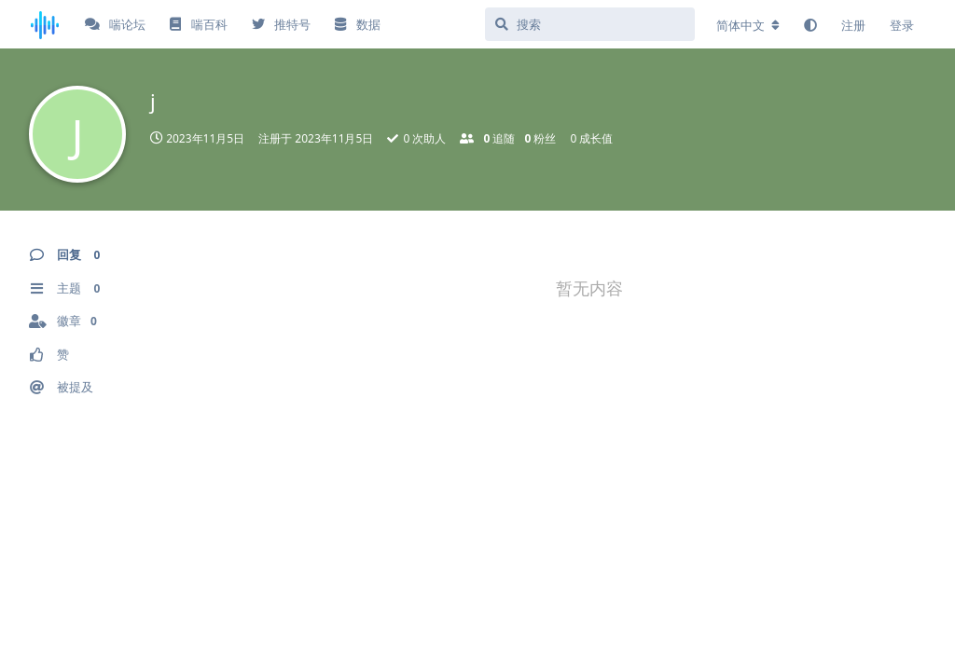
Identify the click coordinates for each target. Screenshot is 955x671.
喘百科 (198, 24)
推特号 (281, 24)
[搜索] (590, 24)
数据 (357, 24)
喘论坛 (115, 24)
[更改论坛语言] (748, 25)
